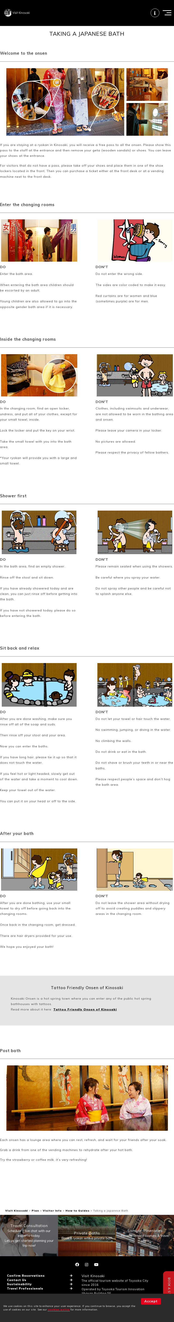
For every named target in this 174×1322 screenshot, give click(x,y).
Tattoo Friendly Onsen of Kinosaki (85, 1022)
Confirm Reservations (26, 1289)
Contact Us (16, 1293)
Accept (151, 1301)
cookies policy (59, 1309)
